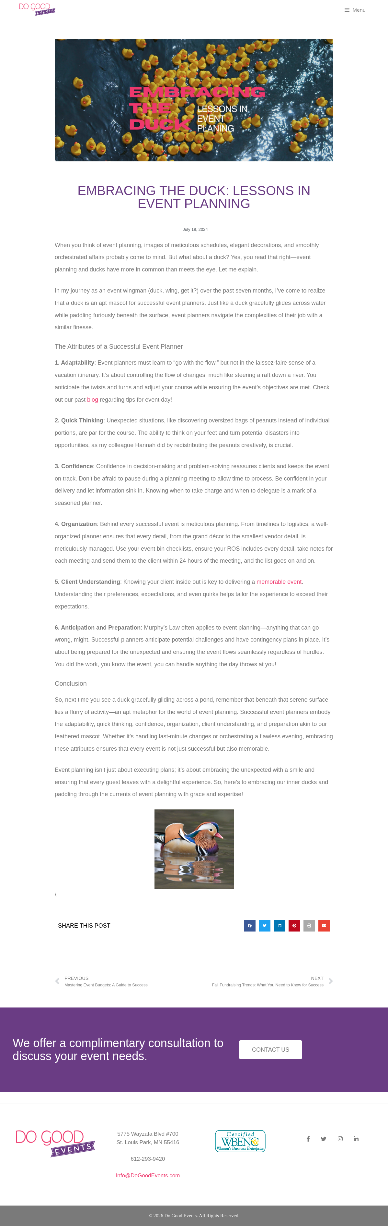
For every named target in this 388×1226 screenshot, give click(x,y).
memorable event (279, 582)
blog (92, 399)
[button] (250, 926)
